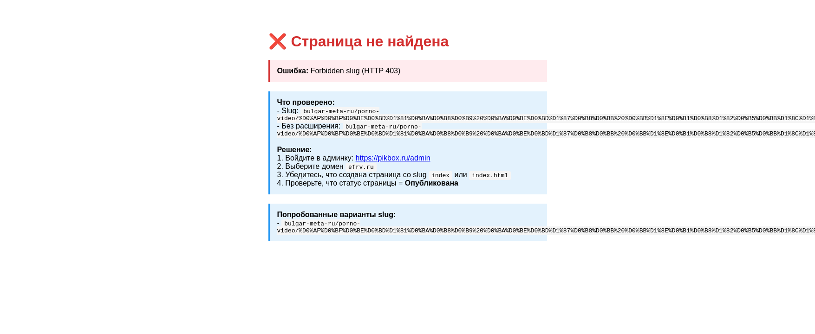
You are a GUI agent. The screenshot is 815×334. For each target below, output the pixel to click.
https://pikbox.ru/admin (393, 161)
